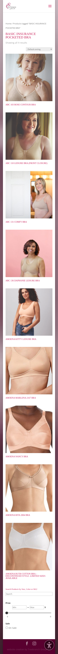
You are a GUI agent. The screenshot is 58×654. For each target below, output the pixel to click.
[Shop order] (39, 49)
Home (8, 23)
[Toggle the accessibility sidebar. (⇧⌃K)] (49, 645)
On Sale (13, 627)
